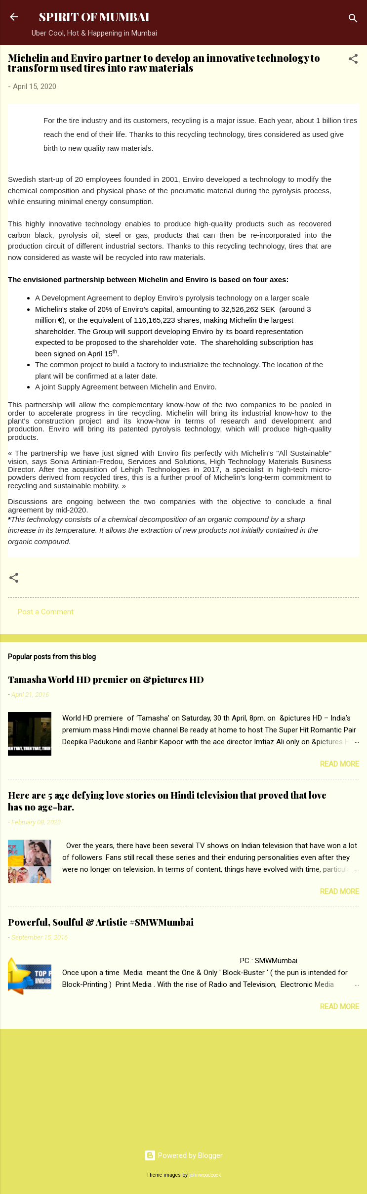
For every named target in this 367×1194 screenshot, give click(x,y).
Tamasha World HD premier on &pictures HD (106, 679)
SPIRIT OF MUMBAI (94, 16)
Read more (339, 764)
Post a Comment (46, 611)
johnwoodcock (205, 1175)
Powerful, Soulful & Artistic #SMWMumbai (101, 922)
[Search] (353, 20)
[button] (353, 60)
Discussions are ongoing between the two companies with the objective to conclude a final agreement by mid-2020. (169, 505)
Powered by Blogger (183, 1155)
